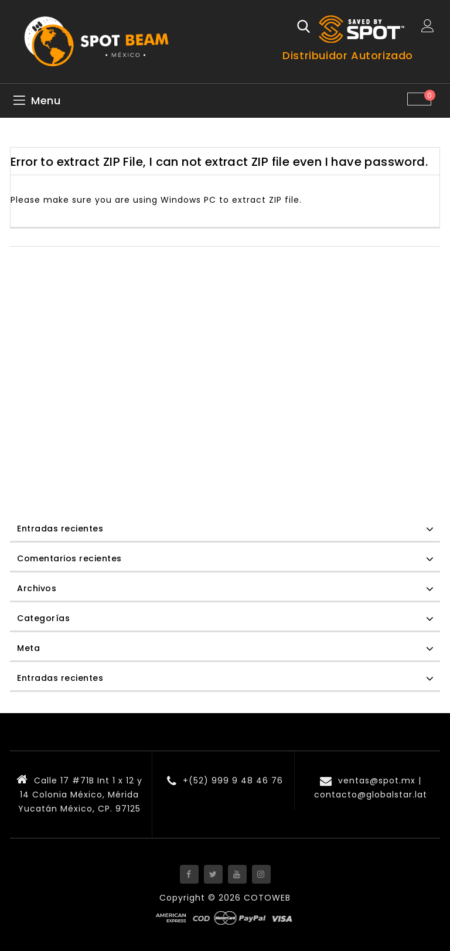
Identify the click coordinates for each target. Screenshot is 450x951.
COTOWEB (267, 898)
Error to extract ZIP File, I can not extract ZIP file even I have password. (219, 162)
